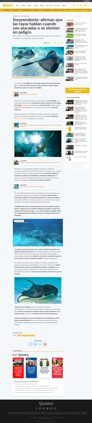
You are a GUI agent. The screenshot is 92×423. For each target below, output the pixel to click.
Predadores (31, 335)
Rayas (19, 335)
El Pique (62, 10)
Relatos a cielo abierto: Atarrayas (28, 94)
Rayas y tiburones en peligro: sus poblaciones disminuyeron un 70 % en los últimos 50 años (41, 125)
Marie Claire (31, 413)
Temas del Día (7, 10)
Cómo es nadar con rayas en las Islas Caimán (31, 186)
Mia (72, 413)
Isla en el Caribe (15, 10)
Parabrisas (50, 413)
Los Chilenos (55, 10)
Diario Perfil (12, 413)
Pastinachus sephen (21, 118)
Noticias (24, 413)
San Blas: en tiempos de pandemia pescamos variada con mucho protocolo (39, 162)
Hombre (43, 413)
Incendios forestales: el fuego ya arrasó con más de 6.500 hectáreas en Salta (32, 386)
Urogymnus (29, 105)
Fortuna (37, 413)
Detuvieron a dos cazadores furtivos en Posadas (26, 384)
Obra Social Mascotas (26, 10)
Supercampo (57, 413)
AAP (68, 10)
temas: (14, 335)
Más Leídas (70, 20)
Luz (68, 413)
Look (64, 413)
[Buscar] (83, 10)
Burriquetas (36, 10)
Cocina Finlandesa (46, 10)
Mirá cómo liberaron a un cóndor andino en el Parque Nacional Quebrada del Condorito (34, 390)
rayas (18, 85)
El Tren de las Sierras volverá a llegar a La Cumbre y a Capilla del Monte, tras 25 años (34, 392)
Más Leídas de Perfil (73, 97)
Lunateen (77, 413)
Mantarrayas (24, 335)
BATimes (84, 413)
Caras (18, 413)
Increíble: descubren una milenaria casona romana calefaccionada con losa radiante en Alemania (36, 388)
